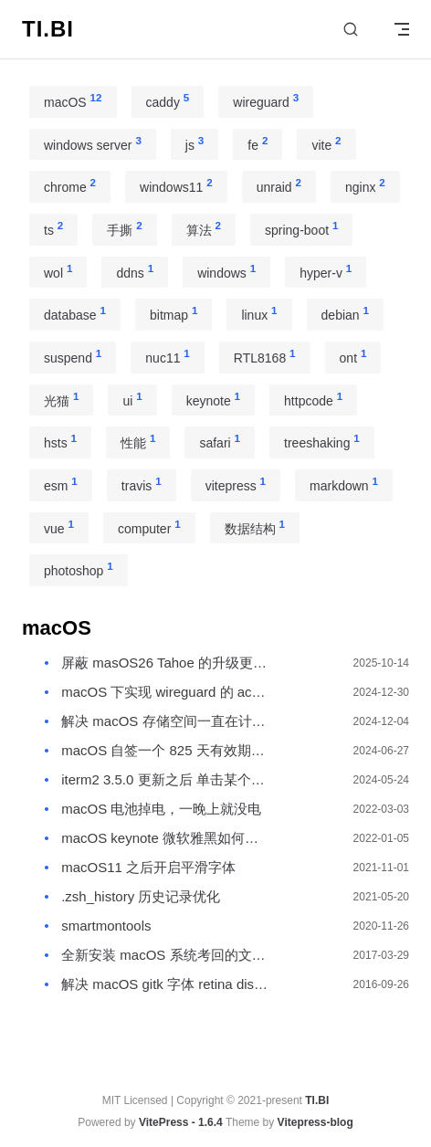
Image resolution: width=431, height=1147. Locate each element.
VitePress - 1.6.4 (181, 1122)
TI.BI (317, 1100)
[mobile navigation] (402, 29)
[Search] (351, 30)
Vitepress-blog (315, 1122)
